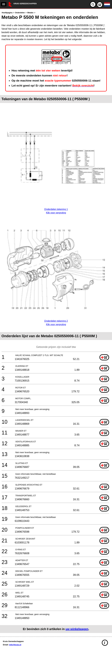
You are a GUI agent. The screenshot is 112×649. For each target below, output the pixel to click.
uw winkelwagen (76, 629)
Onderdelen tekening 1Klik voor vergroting (56, 209)
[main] (56, 322)
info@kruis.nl (15, 645)
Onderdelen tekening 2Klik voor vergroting (56, 321)
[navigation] (3, 4)
